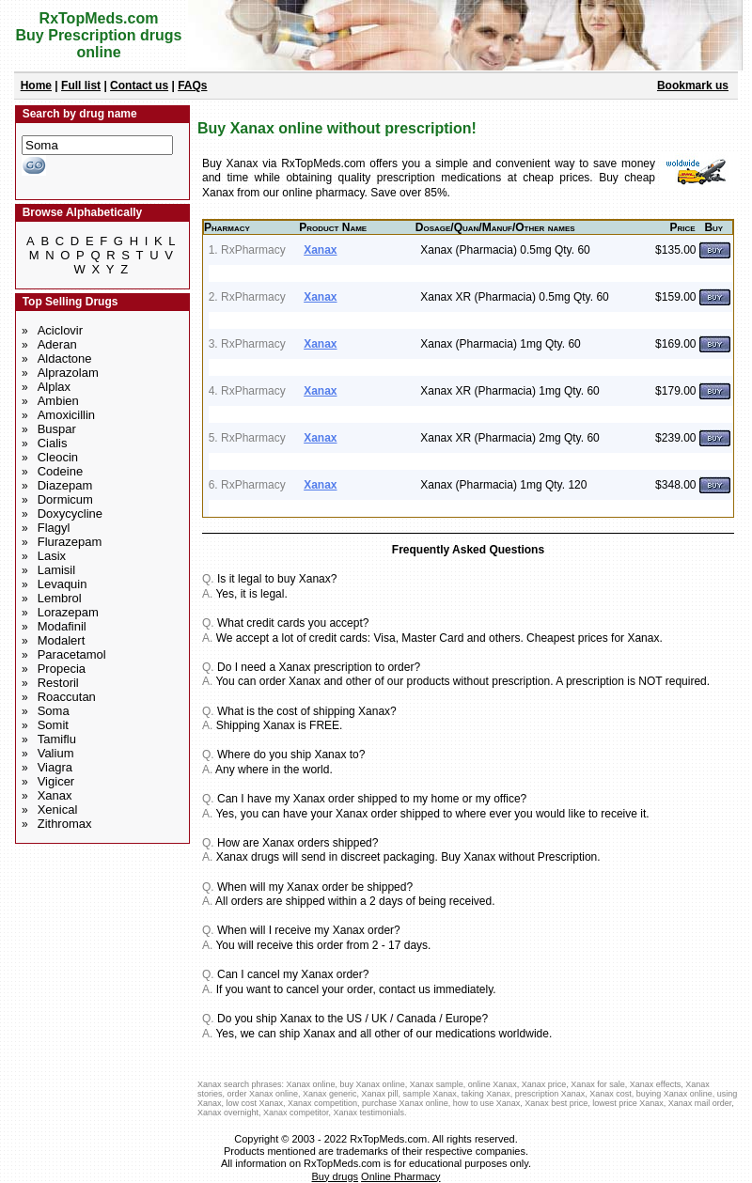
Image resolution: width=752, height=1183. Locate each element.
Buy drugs (335, 1176)
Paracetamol (72, 654)
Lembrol (60, 598)
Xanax (55, 795)
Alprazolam (68, 373)
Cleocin (58, 457)
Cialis (53, 443)
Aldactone (65, 358)
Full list (81, 85)
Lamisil (56, 570)
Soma (54, 711)
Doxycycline (70, 513)
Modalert (62, 640)
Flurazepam (70, 542)
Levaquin (62, 584)
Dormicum (65, 499)
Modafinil (62, 626)
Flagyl (54, 528)
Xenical (58, 809)
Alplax (54, 387)
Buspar (57, 429)
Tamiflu (57, 739)
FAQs (192, 85)
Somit (53, 725)
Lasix (52, 556)
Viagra (55, 767)
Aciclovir (60, 330)
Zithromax (65, 824)
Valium (56, 753)
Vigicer (56, 781)
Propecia (62, 669)
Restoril (58, 683)
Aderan (57, 344)
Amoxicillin (66, 415)
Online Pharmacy (400, 1176)
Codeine (60, 471)
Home (36, 85)
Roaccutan (67, 697)
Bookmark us (692, 85)
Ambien (58, 401)
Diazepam (65, 485)
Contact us (139, 85)
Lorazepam (68, 612)
